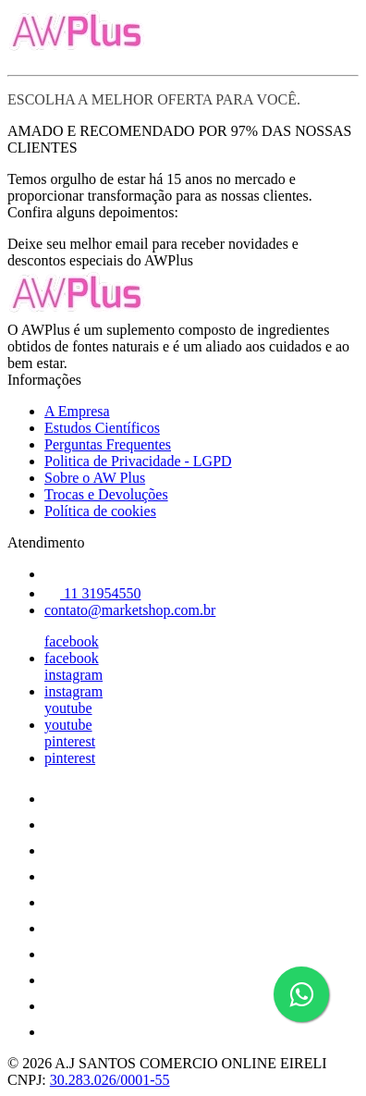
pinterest (69, 741)
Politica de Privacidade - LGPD (138, 461)
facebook (71, 641)
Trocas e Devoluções (106, 494)
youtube (68, 708)
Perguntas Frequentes (107, 444)
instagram (73, 675)
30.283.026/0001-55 (110, 1080)
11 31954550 (92, 593)
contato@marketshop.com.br (129, 610)
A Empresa (77, 411)
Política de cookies (100, 511)
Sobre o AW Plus (94, 478)
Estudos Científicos (102, 428)
